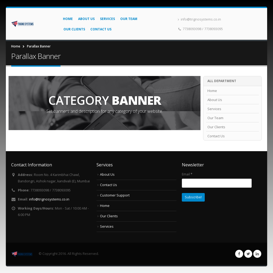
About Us (86, 19)
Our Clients (74, 29)
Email (187, 174)
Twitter (248, 254)
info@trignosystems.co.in (199, 19)
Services (107, 19)
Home (68, 19)
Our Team (128, 19)
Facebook (239, 254)
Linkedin (257, 254)
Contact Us (100, 29)
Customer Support (115, 195)
